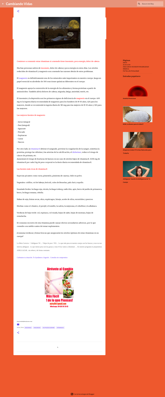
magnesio (23, 78)
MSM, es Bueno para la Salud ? (133, 124)
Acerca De (126, 65)
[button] (18, 11)
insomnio (28, 327)
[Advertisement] (59, 373)
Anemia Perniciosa (129, 98)
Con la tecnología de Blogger (82, 394)
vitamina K (35, 149)
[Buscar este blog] (152, 3)
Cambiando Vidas (19, 4)
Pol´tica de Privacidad (131, 71)
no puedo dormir (48, 327)
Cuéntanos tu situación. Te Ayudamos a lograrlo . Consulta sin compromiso (42, 257)
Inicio (125, 63)
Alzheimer (76, 152)
